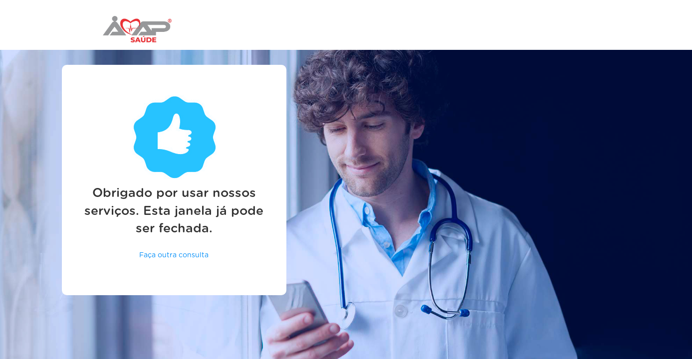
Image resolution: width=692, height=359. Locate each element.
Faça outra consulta (174, 255)
